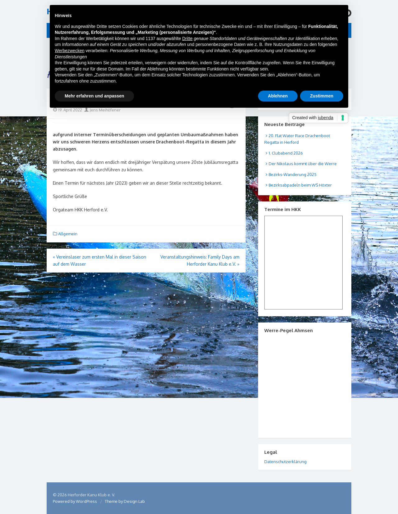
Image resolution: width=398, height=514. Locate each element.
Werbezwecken (69, 50)
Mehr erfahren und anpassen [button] (94, 95)
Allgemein (67, 233)
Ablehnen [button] (278, 95)
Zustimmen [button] (321, 95)
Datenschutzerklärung (285, 461)
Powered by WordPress (75, 501)
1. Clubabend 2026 (286, 153)
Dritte (187, 38)
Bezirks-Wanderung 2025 (293, 174)
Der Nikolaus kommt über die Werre (303, 163)
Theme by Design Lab (125, 501)
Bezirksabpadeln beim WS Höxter (300, 185)
